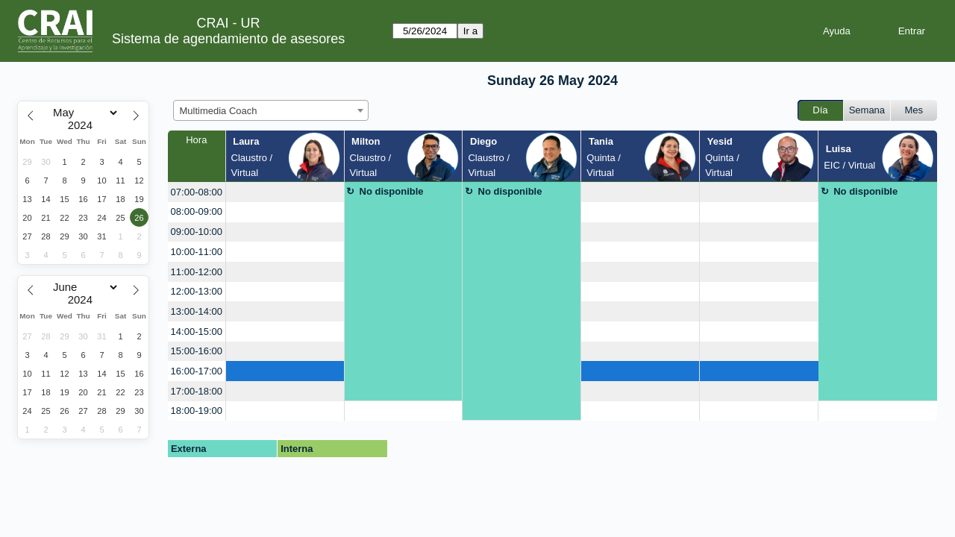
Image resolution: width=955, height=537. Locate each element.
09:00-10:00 (196, 231)
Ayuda (837, 31)
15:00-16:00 (196, 351)
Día (819, 110)
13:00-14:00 (196, 311)
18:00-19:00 (196, 410)
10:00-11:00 (196, 251)
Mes (914, 110)
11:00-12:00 (196, 271)
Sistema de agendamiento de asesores (228, 38)
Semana (867, 110)
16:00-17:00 (196, 371)
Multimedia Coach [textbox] (218, 110)
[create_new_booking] (285, 192)
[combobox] (271, 110)
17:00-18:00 (196, 391)
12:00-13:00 (196, 291)
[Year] (83, 125)
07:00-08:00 (196, 192)
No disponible (392, 191)
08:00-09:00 (196, 211)
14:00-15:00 (196, 331)
